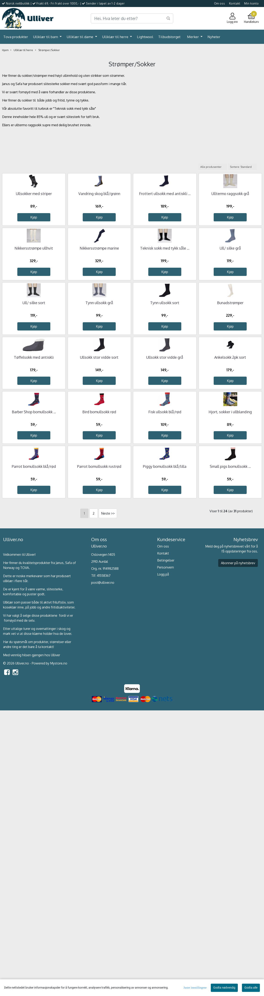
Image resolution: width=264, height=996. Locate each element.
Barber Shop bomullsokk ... (34, 650)
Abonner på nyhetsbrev (238, 849)
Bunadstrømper (230, 446)
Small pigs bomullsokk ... (230, 753)
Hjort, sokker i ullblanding (230, 650)
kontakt (47, 933)
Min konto (251, 3)
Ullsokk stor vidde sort (99, 548)
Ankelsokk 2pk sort (230, 548)
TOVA (24, 854)
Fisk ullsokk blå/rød (164, 650)
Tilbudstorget (169, 37)
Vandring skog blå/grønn (99, 241)
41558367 (104, 862)
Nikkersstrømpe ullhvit (33, 343)
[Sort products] (242, 167)
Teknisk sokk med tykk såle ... (164, 343)
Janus (60, 849)
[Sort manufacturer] (212, 167)
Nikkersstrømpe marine (99, 343)
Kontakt (234, 3)
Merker (193, 37)
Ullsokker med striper (34, 241)
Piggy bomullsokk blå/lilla (164, 753)
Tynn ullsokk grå (99, 446)
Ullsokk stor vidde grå (164, 548)
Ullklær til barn (46, 37)
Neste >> (108, 800)
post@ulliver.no (102, 869)
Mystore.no (58, 950)
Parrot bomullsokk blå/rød (34, 753)
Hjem (5, 50)
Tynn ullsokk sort (164, 446)
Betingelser (165, 847)
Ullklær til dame (80, 37)
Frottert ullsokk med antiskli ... (165, 241)
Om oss (219, 3)
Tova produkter (15, 37)
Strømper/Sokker (47, 50)
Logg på (163, 861)
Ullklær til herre (115, 37)
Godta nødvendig (224, 987)
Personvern (165, 854)
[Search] (132, 18)
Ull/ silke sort (33, 446)
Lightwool (145, 37)
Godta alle (250, 987)
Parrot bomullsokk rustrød (99, 753)
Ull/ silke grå (230, 343)
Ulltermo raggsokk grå (230, 241)
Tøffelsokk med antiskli (34, 548)
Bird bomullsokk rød (99, 650)
